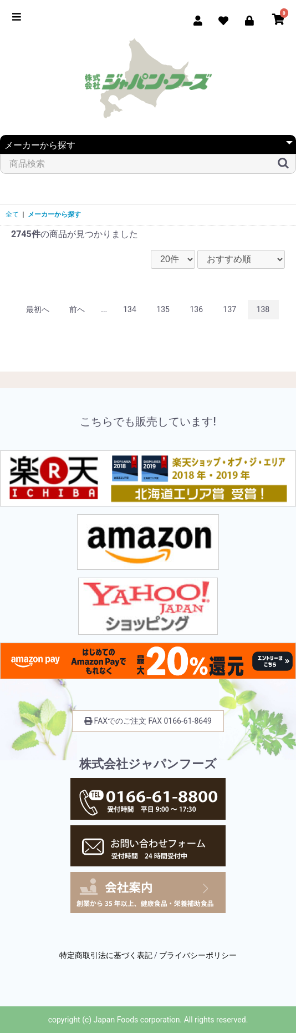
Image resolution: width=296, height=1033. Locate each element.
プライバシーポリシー (198, 955)
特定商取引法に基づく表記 (105, 955)
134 (129, 309)
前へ (77, 309)
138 (263, 309)
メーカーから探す (54, 214)
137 (230, 309)
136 (196, 309)
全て (12, 214)
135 (163, 309)
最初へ (37, 309)
